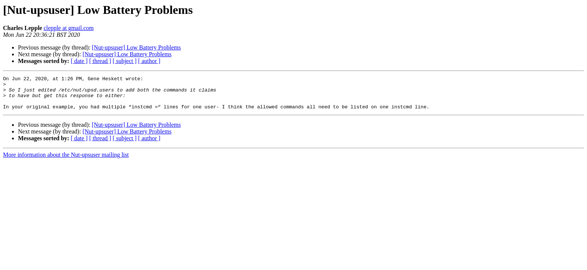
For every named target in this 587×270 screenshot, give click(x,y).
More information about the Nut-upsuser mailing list (66, 161)
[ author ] (149, 61)
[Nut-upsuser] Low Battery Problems (136, 47)
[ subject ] (125, 61)
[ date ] (79, 61)
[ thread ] (100, 61)
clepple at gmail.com (68, 28)
